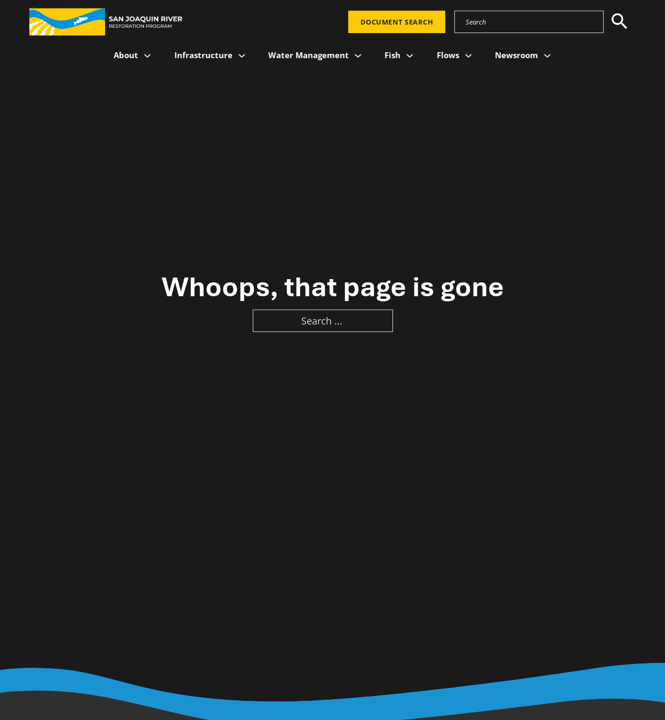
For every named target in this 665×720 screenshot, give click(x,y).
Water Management (308, 55)
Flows (448, 55)
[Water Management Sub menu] (358, 55)
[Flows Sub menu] (468, 55)
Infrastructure (203, 55)
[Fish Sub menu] (410, 55)
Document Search (397, 22)
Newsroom (516, 55)
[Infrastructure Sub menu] (242, 55)
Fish (392, 55)
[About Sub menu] (147, 55)
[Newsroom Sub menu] (547, 55)
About (126, 55)
